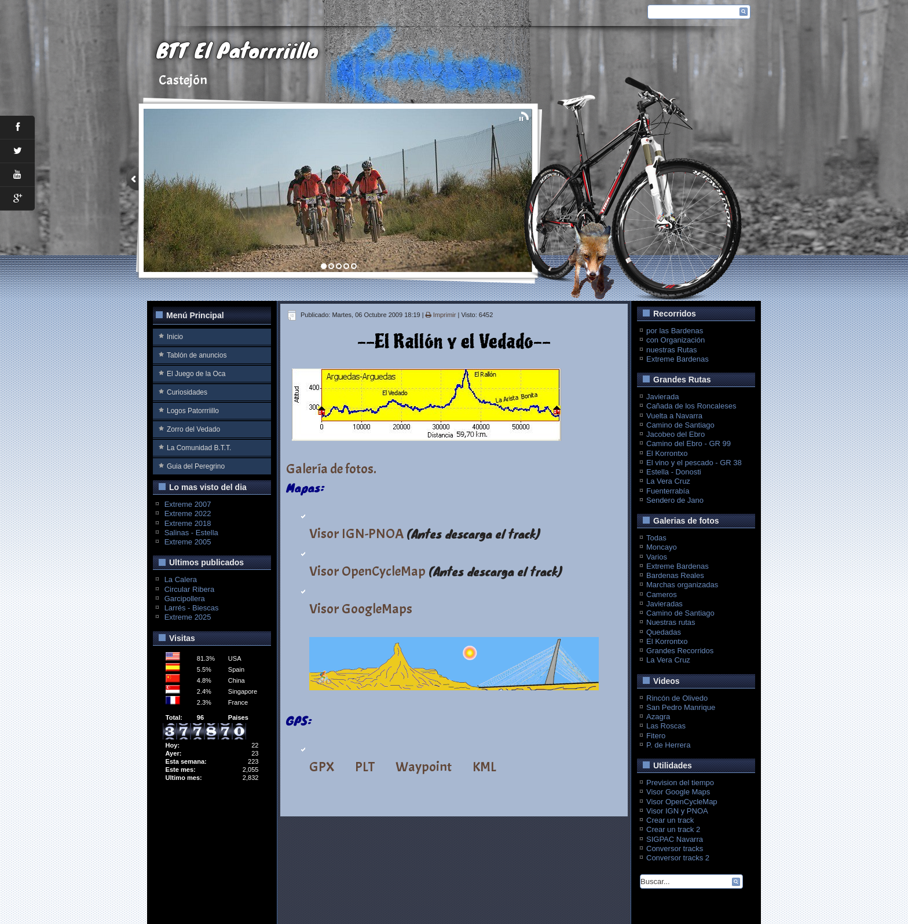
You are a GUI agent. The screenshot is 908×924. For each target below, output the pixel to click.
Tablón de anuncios (196, 355)
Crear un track (670, 820)
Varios (656, 557)
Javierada (662, 396)
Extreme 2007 (187, 504)
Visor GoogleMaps (360, 608)
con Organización (675, 340)
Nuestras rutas (670, 622)
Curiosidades (187, 392)
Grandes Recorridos (679, 650)
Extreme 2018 (187, 523)
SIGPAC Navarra (674, 839)
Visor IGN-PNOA (356, 533)
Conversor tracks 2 (677, 857)
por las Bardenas (674, 330)
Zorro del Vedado (193, 429)
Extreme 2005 (187, 542)
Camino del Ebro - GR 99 (688, 443)
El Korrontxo (667, 453)
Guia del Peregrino (196, 466)
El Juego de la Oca (196, 374)
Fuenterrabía (667, 491)
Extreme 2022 (187, 513)
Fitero (655, 735)
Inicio (175, 337)
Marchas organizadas (682, 584)
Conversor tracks (674, 848)
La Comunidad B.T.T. (199, 448)
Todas (656, 537)
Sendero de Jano (675, 500)
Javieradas (664, 603)
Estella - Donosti (673, 471)
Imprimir (442, 314)
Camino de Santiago (680, 425)
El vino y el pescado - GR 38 (694, 462)
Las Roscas (666, 725)
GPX (321, 766)
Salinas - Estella (191, 532)
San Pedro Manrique (680, 707)
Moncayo (661, 547)
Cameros (661, 594)
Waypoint (424, 766)
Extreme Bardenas (677, 359)
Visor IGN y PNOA (677, 811)
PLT (365, 766)
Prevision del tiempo (680, 782)
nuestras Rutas (671, 349)
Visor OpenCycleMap (367, 571)
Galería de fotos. (331, 468)
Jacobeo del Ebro (675, 434)
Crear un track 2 (673, 829)
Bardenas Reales (675, 575)
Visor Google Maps (678, 791)
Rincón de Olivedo (677, 698)
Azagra (658, 716)
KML (484, 766)
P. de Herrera (668, 745)
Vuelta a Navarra (674, 415)
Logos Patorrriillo (193, 411)
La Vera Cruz (668, 481)
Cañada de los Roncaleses (691, 406)
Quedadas (663, 632)
